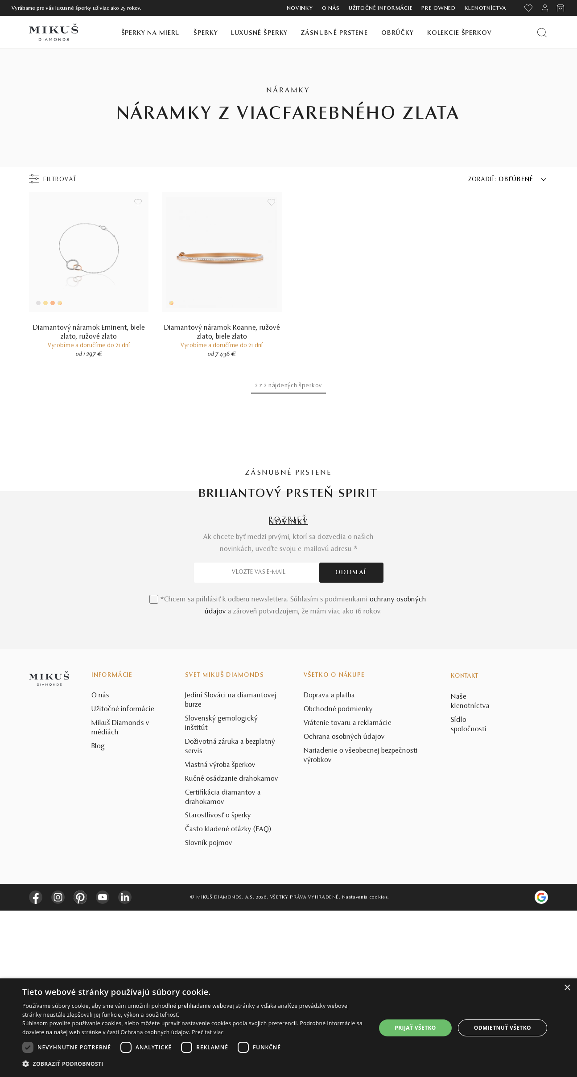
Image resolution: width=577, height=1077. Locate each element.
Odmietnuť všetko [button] (502, 1027)
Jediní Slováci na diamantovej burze (230, 867)
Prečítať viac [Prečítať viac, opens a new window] (207, 1032)
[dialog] (288, 1027)
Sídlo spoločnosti (468, 891)
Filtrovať (60, 180)
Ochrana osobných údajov (344, 903)
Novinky (300, 8)
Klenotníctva (486, 8)
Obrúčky (397, 33)
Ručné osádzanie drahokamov (231, 945)
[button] (194, 1064)
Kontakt (464, 843)
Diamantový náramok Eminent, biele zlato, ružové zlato (89, 332)
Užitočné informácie (380, 8)
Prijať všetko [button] (415, 1027)
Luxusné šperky (259, 33)
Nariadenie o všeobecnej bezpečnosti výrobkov (361, 922)
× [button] (567, 988)
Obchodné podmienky (338, 876)
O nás (331, 8)
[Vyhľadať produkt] (542, 32)
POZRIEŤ (288, 520)
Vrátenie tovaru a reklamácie (348, 889)
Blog (98, 912)
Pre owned (438, 8)
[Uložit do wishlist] (138, 202)
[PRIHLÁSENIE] (545, 8)
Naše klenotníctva (470, 868)
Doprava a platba (329, 862)
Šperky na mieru (151, 33)
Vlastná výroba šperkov (220, 931)
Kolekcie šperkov (459, 33)
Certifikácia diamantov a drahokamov (223, 964)
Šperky (206, 33)
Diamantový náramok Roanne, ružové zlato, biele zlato (222, 332)
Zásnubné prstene (334, 33)
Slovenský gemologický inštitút (221, 890)
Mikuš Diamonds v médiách (120, 894)
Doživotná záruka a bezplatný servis (230, 913)
